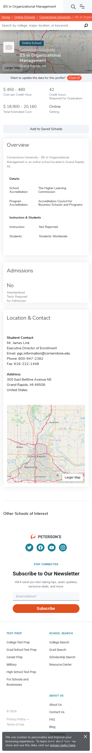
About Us (55, 704)
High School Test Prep (21, 672)
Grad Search (57, 649)
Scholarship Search (62, 657)
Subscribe (46, 608)
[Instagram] (63, 547)
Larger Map (72, 477)
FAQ (52, 719)
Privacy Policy (16, 719)
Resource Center (60, 664)
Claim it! (74, 78)
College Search (59, 642)
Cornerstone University (55, 17)
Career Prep (15, 657)
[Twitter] (29, 547)
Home (6, 17)
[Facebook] (40, 547)
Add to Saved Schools (46, 129)
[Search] (73, 6)
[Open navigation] (82, 6)
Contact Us (56, 712)
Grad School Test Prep (22, 649)
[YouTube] (52, 547)
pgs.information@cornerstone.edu (43, 353)
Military (12, 664)
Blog (52, 727)
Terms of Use (15, 724)
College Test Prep (18, 642)
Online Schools (24, 17)
